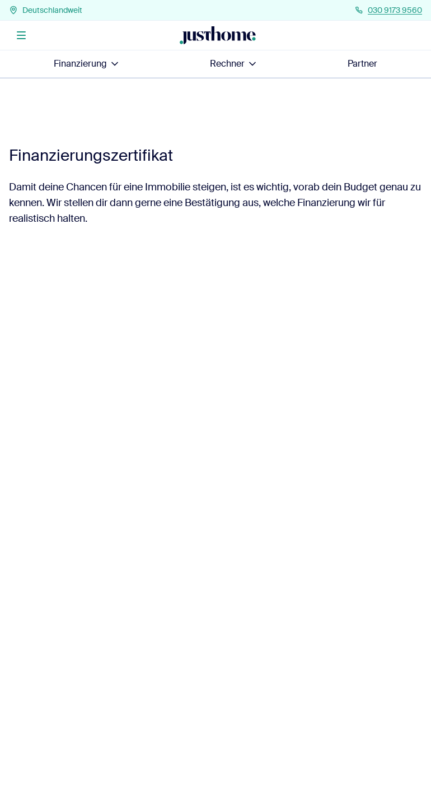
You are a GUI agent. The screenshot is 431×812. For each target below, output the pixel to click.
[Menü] (21, 35)
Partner (362, 63)
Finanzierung (87, 63)
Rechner (234, 63)
